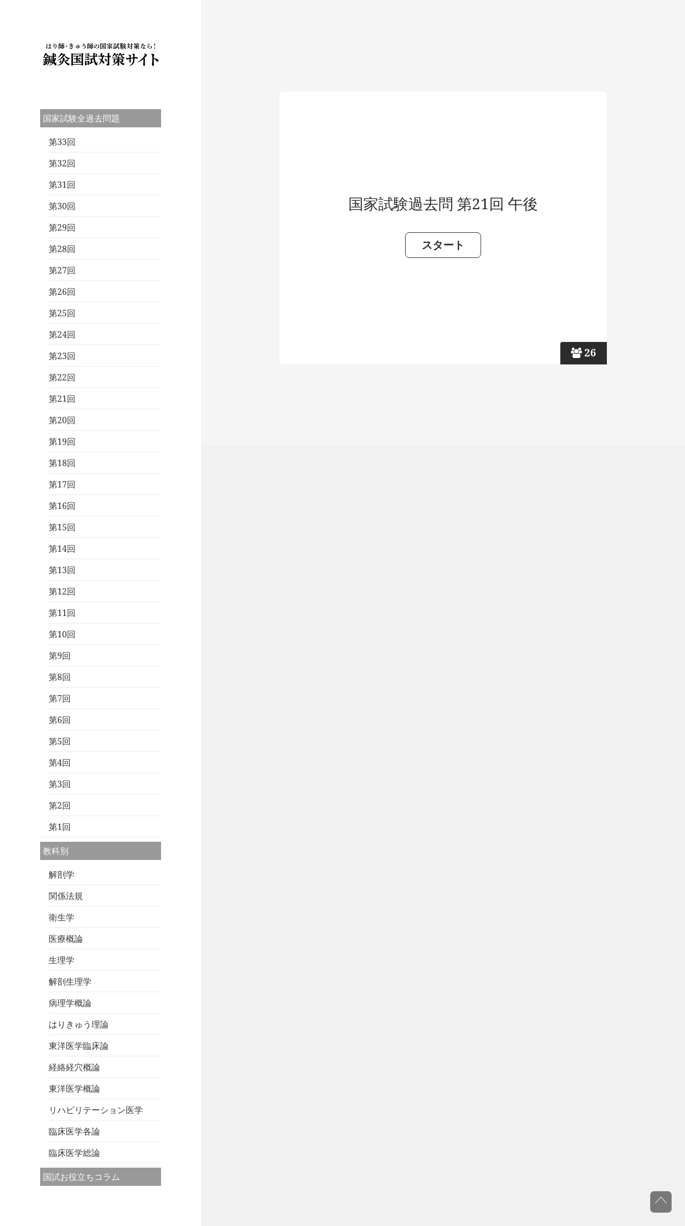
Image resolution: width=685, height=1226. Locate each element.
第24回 (62, 334)
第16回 (62, 506)
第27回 (62, 270)
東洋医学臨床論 (79, 1046)
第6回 (60, 720)
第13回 (62, 570)
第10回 (62, 634)
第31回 (62, 185)
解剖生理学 (70, 981)
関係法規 (66, 896)
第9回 (60, 655)
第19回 (62, 441)
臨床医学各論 (74, 1131)
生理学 (61, 960)
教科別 (55, 851)
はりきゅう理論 (79, 1024)
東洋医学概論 (74, 1088)
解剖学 (61, 874)
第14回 (62, 548)
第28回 (62, 249)
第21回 (62, 399)
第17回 (62, 484)
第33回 (62, 142)
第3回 (60, 784)
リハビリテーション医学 (96, 1110)
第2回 (60, 805)
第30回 (62, 206)
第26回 (62, 292)
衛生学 (61, 917)
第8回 (60, 677)
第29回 (62, 227)
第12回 (62, 591)
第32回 (62, 163)
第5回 (60, 741)
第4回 (60, 762)
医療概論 (66, 939)
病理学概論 (70, 1003)
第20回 (62, 420)
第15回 (62, 527)
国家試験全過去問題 (81, 118)
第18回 (62, 463)
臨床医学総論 (74, 1153)
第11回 (62, 613)
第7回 (60, 698)
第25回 (62, 313)
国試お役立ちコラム (81, 1177)
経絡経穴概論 (74, 1067)
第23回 (62, 356)
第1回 (60, 827)
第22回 (62, 377)
